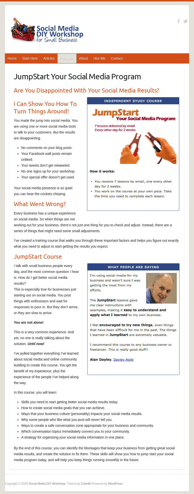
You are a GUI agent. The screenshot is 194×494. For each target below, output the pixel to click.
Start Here (30, 58)
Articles (49, 58)
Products (67, 58)
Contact (117, 58)
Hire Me (99, 58)
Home (12, 58)
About (83, 58)
